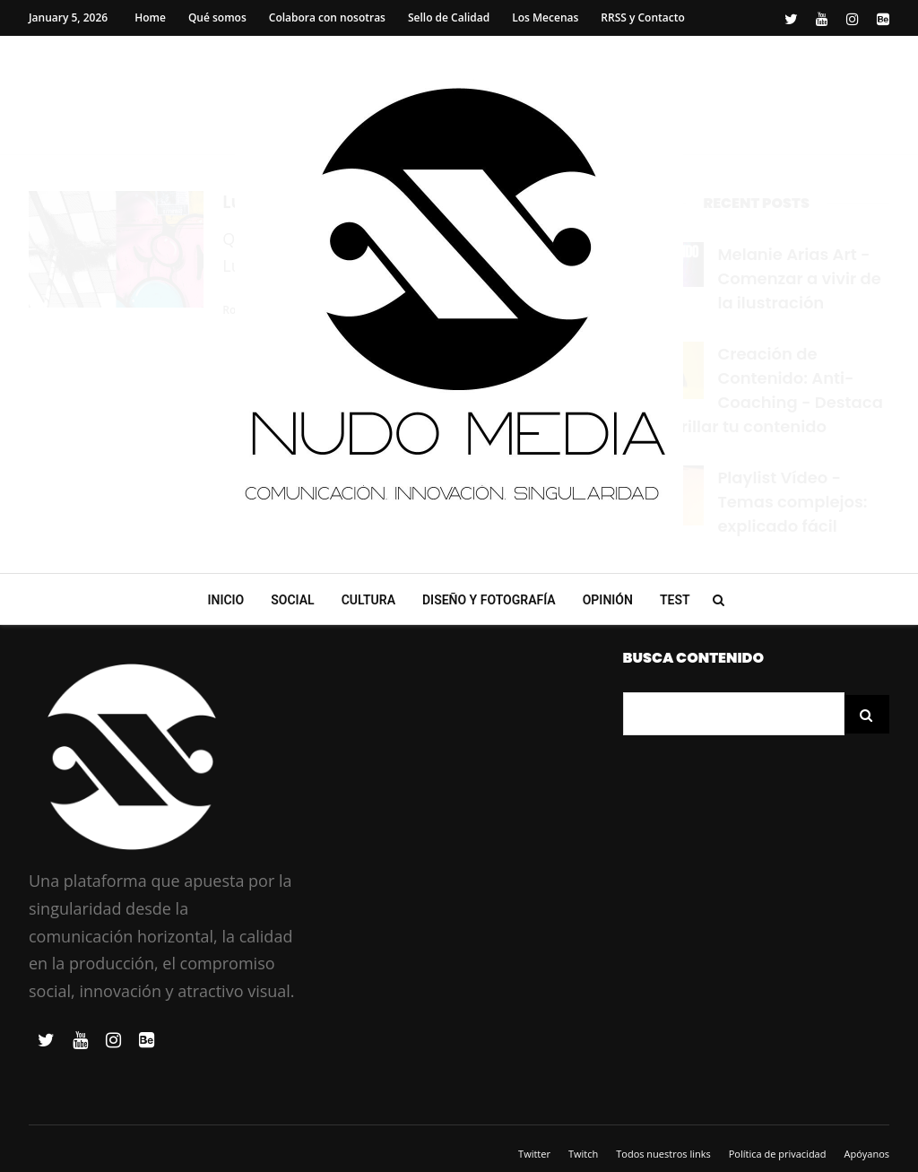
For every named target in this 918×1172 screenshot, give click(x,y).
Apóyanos (866, 1153)
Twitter (534, 1153)
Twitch (583, 1153)
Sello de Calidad (448, 17)
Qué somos (217, 17)
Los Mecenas (545, 17)
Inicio (225, 600)
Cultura (368, 600)
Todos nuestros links (663, 1153)
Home (150, 17)
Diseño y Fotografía (489, 600)
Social (292, 600)
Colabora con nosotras (327, 17)
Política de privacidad (778, 1153)
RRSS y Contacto (642, 17)
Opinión (608, 600)
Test (675, 600)
